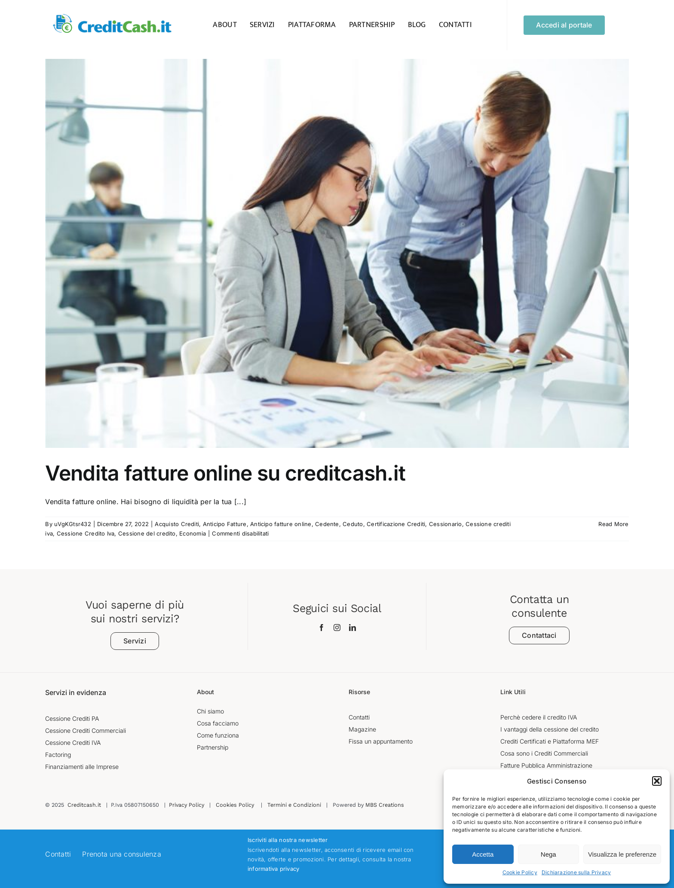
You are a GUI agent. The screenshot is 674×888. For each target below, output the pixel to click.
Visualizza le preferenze (622, 854)
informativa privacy (274, 868)
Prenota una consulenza (121, 854)
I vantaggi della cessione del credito (549, 729)
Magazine (362, 729)
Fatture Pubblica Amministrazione (546, 765)
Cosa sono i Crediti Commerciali (544, 753)
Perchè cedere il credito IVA (538, 717)
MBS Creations (384, 805)
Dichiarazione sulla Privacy (576, 872)
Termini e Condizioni (294, 805)
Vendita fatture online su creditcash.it (225, 473)
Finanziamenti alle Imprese (82, 766)
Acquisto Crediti (177, 524)
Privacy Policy (186, 805)
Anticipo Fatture (225, 524)
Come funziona (218, 735)
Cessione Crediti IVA (73, 742)
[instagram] (337, 627)
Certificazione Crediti (396, 524)
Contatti (359, 717)
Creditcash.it (84, 805)
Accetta (482, 854)
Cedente (327, 524)
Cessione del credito (147, 533)
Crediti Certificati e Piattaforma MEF (549, 741)
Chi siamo (210, 711)
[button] (657, 781)
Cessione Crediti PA (72, 718)
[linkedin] (352, 627)
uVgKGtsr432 (72, 524)
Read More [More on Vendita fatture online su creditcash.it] (613, 524)
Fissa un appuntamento (381, 741)
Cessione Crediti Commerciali (85, 730)
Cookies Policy (235, 805)
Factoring (58, 754)
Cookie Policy (519, 872)
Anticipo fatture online (281, 524)
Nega (548, 854)
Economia (192, 533)
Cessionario (445, 524)
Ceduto (353, 524)
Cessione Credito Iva (86, 533)
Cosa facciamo (218, 723)
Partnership (212, 747)
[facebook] (321, 627)
